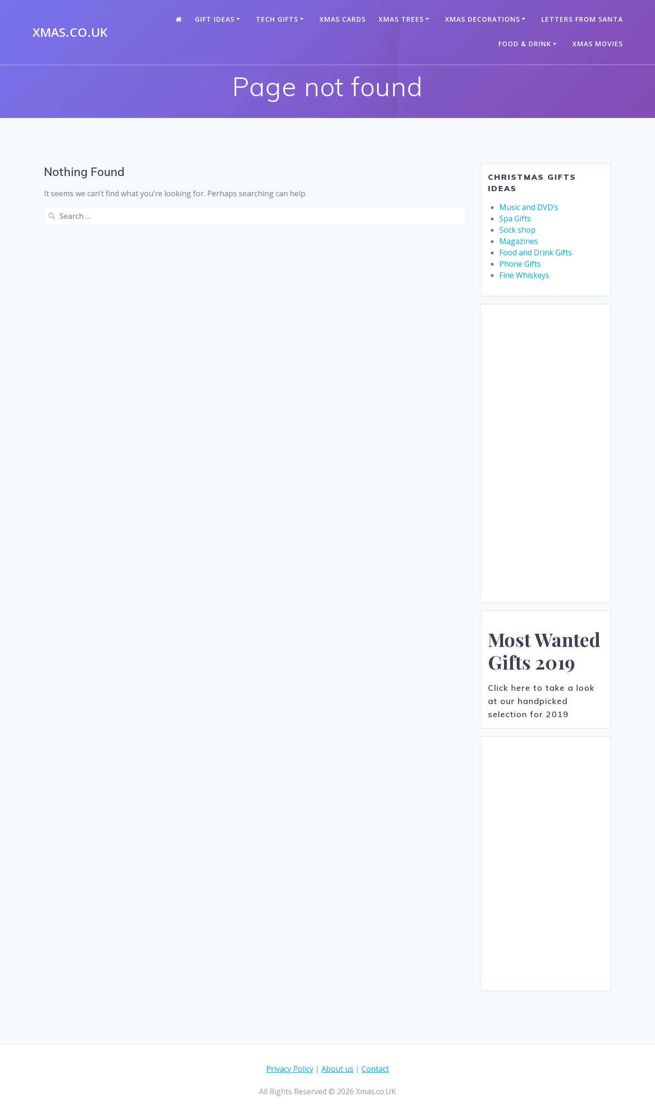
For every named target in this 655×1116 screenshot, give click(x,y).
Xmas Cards (342, 19)
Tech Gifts (277, 19)
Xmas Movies (597, 43)
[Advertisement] (545, 453)
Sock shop (517, 230)
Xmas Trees (401, 19)
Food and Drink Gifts (535, 252)
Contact (375, 1069)
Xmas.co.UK (70, 32)
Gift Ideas (215, 19)
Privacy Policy (289, 1069)
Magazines (518, 241)
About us (337, 1069)
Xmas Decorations (482, 19)
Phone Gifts (520, 264)
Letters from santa (582, 19)
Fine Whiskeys (524, 275)
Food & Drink (524, 43)
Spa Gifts (515, 218)
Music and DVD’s (528, 207)
